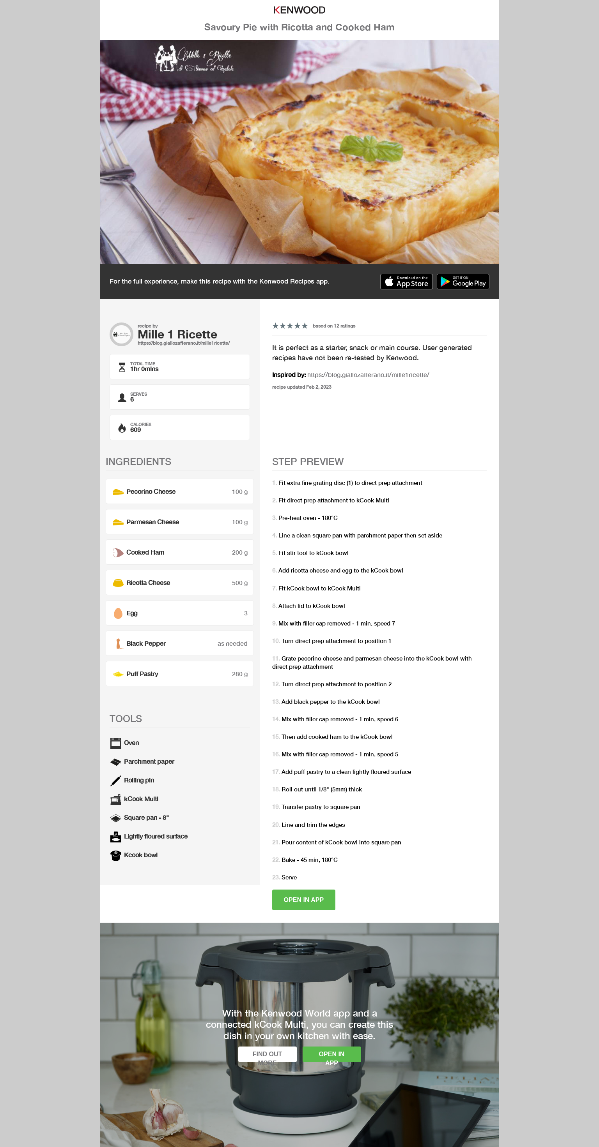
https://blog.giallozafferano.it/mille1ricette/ (184, 343)
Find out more (267, 1056)
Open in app (304, 900)
